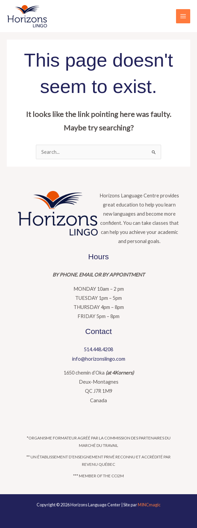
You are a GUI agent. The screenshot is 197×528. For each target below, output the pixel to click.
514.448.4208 (98, 349)
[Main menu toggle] (183, 16)
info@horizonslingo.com (98, 359)
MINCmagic (149, 504)
